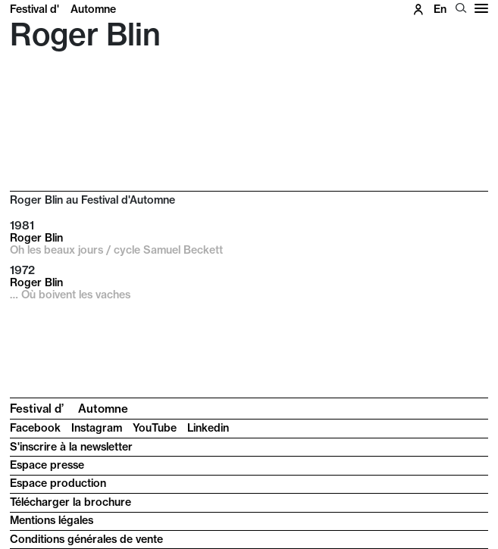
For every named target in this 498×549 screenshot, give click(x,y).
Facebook (35, 428)
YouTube (155, 428)
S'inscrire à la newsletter (71, 447)
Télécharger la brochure (70, 502)
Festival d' (63, 9)
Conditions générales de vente (86, 539)
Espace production (58, 483)
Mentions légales (51, 520)
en (440, 9)
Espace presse (47, 465)
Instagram (96, 428)
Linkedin (208, 428)
